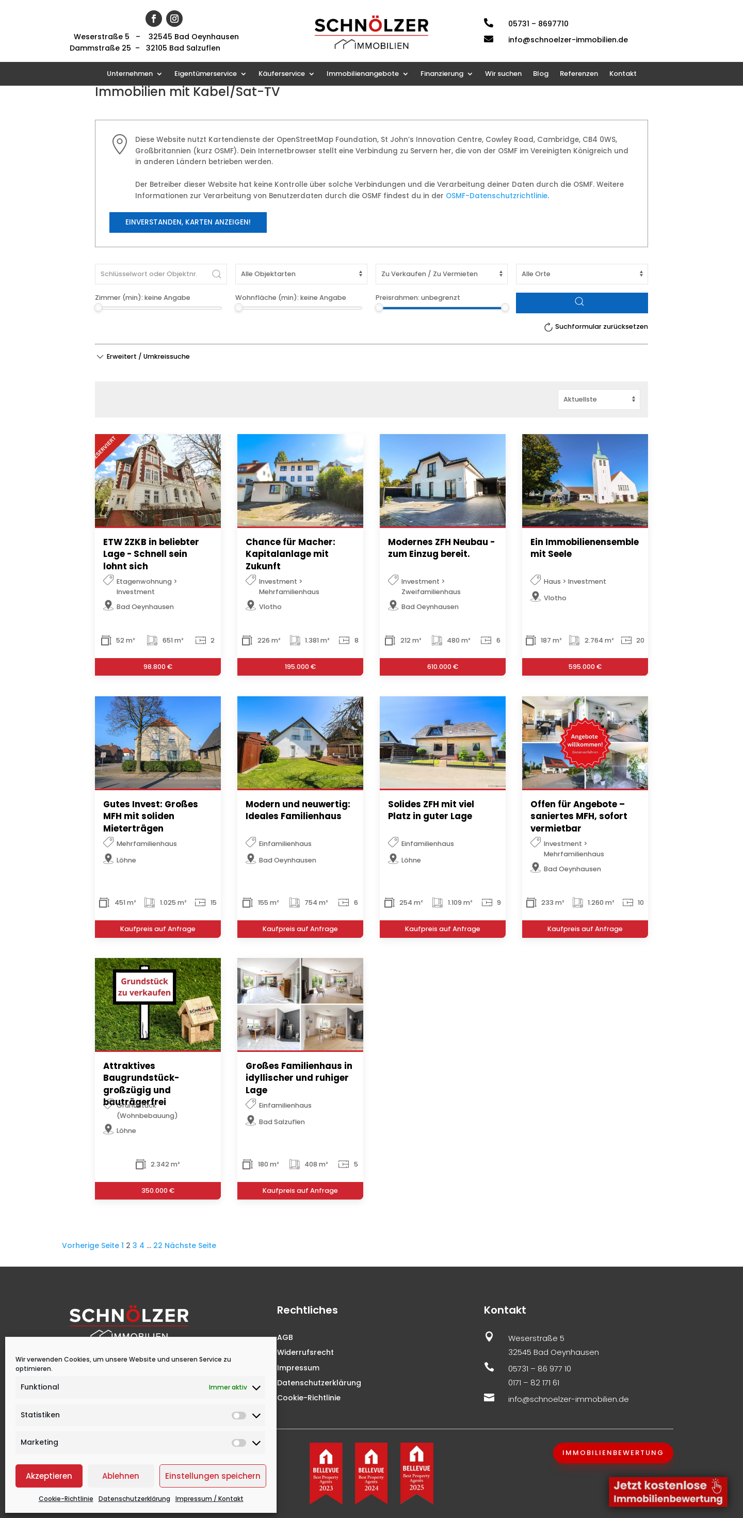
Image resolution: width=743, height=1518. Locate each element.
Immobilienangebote (363, 74)
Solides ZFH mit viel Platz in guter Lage (431, 810)
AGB (285, 1337)
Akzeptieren (49, 1476)
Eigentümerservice (205, 74)
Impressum (298, 1368)
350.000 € (157, 1190)
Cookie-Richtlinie (66, 1498)
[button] (142, 356)
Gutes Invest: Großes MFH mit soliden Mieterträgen (150, 816)
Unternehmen (130, 74)
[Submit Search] (216, 274)
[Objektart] (301, 274)
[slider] (98, 307)
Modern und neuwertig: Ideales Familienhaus (298, 810)
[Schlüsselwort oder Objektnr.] (161, 274)
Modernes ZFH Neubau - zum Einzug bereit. (441, 548)
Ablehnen (120, 1476)
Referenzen (579, 74)
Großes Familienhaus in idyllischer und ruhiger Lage (299, 1079)
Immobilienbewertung (613, 1453)
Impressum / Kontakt (209, 1498)
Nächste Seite (190, 1245)
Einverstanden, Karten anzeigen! (188, 222)
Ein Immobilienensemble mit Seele (584, 548)
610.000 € (442, 666)
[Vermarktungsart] (442, 274)
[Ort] (582, 274)
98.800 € (157, 666)
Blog (540, 74)
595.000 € (585, 666)
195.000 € (300, 666)
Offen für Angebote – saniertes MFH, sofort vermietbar (578, 816)
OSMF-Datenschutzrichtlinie (496, 196)
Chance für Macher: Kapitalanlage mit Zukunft (290, 554)
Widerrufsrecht (305, 1352)
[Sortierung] (599, 399)
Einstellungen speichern (213, 1476)
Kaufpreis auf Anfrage (158, 928)
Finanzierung (442, 74)
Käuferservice (282, 74)
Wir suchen (503, 74)
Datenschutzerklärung (134, 1498)
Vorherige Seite (90, 1245)
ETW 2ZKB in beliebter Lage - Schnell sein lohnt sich (151, 554)
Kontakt (623, 74)
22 (158, 1245)
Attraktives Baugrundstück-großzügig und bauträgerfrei (141, 1085)
